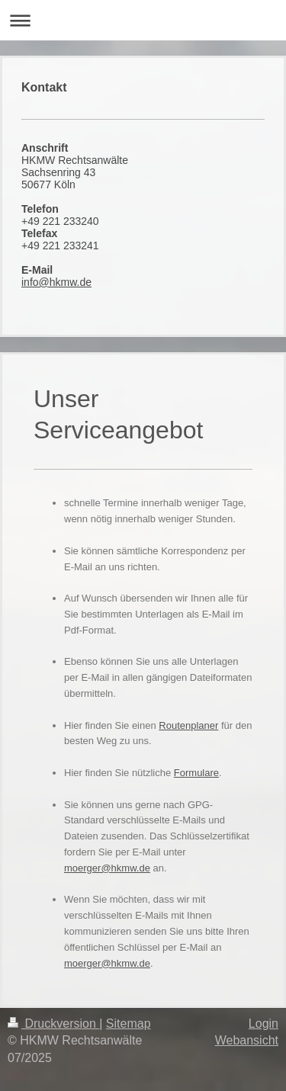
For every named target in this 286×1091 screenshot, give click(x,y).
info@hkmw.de (56, 282)
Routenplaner (188, 725)
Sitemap (128, 1023)
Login (263, 1023)
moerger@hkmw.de (107, 868)
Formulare (196, 772)
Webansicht (246, 1040)
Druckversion (53, 1023)
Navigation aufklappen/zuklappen (143, 20)
